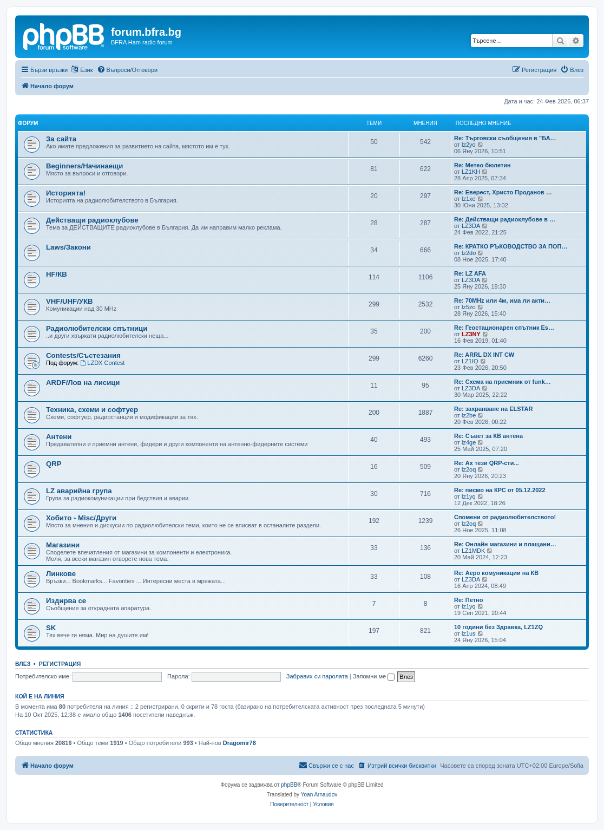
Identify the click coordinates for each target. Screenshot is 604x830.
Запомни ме (374, 676)
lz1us (469, 633)
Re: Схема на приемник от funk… (502, 381)
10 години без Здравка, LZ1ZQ (498, 627)
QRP (54, 464)
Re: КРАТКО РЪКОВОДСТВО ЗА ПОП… (510, 246)
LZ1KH (471, 171)
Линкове (61, 574)
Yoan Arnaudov (319, 795)
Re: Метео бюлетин (482, 165)
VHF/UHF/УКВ (69, 301)
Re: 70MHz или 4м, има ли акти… (502, 300)
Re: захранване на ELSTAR (493, 409)
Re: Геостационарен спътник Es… (504, 327)
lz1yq (469, 496)
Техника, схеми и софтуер (92, 410)
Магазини (63, 545)
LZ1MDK (473, 550)
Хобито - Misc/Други (81, 518)
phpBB (289, 785)
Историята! (66, 193)
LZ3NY (471, 334)
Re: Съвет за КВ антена (488, 436)
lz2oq (469, 469)
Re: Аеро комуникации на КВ (496, 573)
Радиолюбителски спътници (96, 328)
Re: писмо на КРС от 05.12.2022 (500, 490)
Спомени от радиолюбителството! (505, 517)
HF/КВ (56, 274)
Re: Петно (468, 600)
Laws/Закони (68, 247)
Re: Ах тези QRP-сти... (486, 463)
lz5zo (469, 307)
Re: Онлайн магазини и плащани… (505, 544)
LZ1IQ (470, 361)
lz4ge (469, 442)
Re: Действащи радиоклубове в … (504, 219)
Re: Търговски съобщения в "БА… (505, 138)
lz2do (469, 253)
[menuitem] (127, 69)
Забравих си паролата (317, 676)
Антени (58, 437)
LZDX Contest (102, 363)
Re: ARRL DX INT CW (484, 354)
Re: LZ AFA (470, 273)
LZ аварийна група (79, 491)
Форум (28, 123)
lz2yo (469, 144)
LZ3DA (471, 226)
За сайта (61, 139)
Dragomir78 (239, 743)
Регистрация (60, 664)
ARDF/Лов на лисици (83, 382)
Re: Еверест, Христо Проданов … (503, 192)
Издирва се (66, 601)
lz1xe (469, 198)
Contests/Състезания (83, 355)
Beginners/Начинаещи (84, 166)
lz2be (469, 415)
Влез (22, 664)
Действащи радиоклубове (92, 220)
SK (51, 628)
